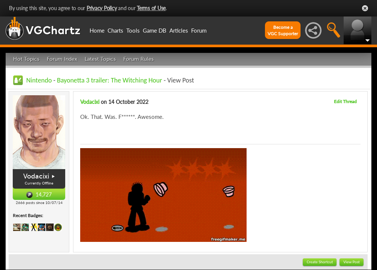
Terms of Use (151, 8)
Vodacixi (36, 176)
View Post (351, 262)
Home (97, 30)
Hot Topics (26, 59)
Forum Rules (138, 59)
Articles (178, 30)
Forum (198, 30)
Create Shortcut (320, 262)
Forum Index (62, 59)
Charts (115, 30)
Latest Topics (100, 59)
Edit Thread (345, 101)
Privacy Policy (102, 8)
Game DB (154, 30)
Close (365, 8)
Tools (133, 30)
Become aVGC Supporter (283, 30)
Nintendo (39, 80)
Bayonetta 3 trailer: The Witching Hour (109, 80)
